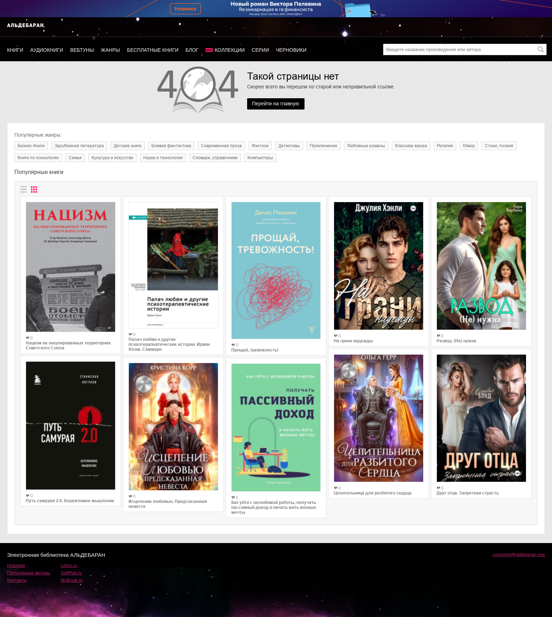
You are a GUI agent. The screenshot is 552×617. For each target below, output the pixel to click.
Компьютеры (260, 157)
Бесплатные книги (152, 50)
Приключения (323, 145)
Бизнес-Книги (31, 145)
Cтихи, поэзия (499, 145)
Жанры (110, 50)
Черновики (291, 50)
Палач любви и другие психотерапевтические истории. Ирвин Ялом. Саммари (169, 344)
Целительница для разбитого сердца (373, 493)
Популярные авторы (28, 572)
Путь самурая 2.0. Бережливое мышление (70, 500)
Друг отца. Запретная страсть (468, 493)
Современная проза (221, 145)
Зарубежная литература (79, 145)
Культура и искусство (112, 157)
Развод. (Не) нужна (456, 340)
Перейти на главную (276, 104)
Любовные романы (366, 145)
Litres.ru (69, 565)
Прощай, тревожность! (254, 350)
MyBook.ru (72, 580)
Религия (445, 145)
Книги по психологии (38, 157)
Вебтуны (82, 50)
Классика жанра (411, 145)
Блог (192, 50)
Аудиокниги (46, 50)
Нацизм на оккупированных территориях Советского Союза (68, 345)
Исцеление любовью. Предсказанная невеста (167, 504)
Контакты (17, 580)
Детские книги (128, 145)
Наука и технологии (163, 157)
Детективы (289, 145)
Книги (15, 50)
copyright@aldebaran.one (519, 554)
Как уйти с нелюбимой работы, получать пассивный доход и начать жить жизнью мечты (273, 507)
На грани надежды (353, 340)
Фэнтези (260, 145)
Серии (260, 50)
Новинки (16, 565)
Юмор (469, 145)
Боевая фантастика (171, 145)
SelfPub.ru (71, 572)
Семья (75, 157)
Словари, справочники (215, 157)
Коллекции (230, 50)
